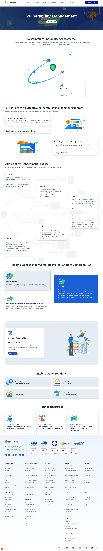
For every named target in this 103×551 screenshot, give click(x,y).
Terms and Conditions (37, 547)
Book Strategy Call (92, 2)
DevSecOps (19, 394)
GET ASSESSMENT (51, 21)
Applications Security (22, 383)
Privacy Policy (27, 547)
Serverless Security (69, 394)
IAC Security (67, 383)
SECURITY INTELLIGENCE (13, 424)
